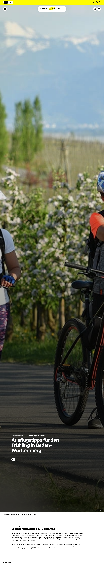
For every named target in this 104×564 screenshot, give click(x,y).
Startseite (6, 514)
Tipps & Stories (14, 514)
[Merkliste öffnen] (99, 9)
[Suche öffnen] (95, 9)
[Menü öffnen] (5, 9)
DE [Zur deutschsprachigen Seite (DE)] (6, 2)
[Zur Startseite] (52, 9)
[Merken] (13, 459)
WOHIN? (60, 9)
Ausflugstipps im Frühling (28, 514)
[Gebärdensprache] (97, 2)
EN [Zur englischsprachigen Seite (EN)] (10, 2)
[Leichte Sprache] (94, 2)
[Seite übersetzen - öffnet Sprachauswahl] (99, 2)
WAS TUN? (43, 9)
